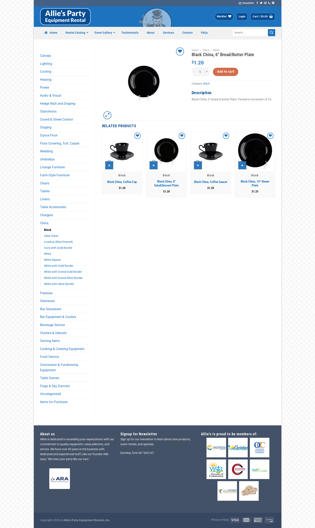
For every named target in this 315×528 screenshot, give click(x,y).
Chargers (46, 215)
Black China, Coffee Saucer (210, 182)
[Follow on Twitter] (261, 3)
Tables (45, 191)
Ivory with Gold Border (58, 248)
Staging (45, 127)
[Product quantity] (200, 72)
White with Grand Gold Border (63, 272)
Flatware (46, 293)
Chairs (44, 183)
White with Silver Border (59, 284)
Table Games (49, 378)
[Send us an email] (265, 3)
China (44, 223)
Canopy (45, 56)
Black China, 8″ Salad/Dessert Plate (166, 183)
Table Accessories (53, 207)
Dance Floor (49, 135)
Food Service (49, 357)
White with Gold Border (58, 266)
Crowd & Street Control (56, 119)
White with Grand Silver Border (63, 278)
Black (47, 230)
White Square (52, 260)
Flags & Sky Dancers (55, 386)
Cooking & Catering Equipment (62, 349)
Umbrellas (47, 159)
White (47, 254)
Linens (45, 199)
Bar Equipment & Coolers (58, 317)
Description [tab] (201, 92)
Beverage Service (52, 325)
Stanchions (48, 111)
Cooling (45, 72)
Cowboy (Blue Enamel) (58, 242)
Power (44, 87)
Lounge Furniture (52, 167)
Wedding (46, 151)
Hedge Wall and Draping (57, 104)
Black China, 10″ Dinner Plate (255, 183)
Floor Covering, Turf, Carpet (59, 143)
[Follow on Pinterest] (273, 3)
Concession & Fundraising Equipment (59, 367)
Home (195, 50)
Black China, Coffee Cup (122, 182)
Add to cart (225, 72)
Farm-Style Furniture (55, 175)
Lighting (46, 64)
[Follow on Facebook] (257, 3)
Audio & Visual (50, 95)
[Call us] (269, 3)
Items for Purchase (53, 402)
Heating (45, 80)
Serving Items (50, 341)
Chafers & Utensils (53, 333)
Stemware (47, 301)
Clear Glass (51, 236)
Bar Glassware (50, 309)
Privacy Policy (220, 520)
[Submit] (271, 32)
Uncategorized (50, 394)
